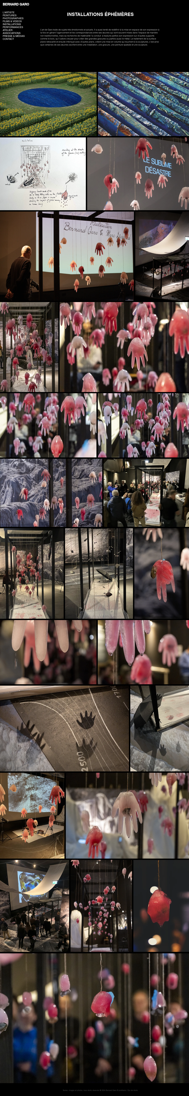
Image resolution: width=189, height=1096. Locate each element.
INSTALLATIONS (12, 24)
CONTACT (8, 39)
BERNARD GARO (16, 4)
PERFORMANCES (13, 27)
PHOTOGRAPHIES (13, 18)
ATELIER (7, 30)
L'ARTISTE (9, 12)
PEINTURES (10, 15)
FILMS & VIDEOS (12, 21)
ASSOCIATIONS (12, 33)
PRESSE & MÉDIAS (14, 36)
